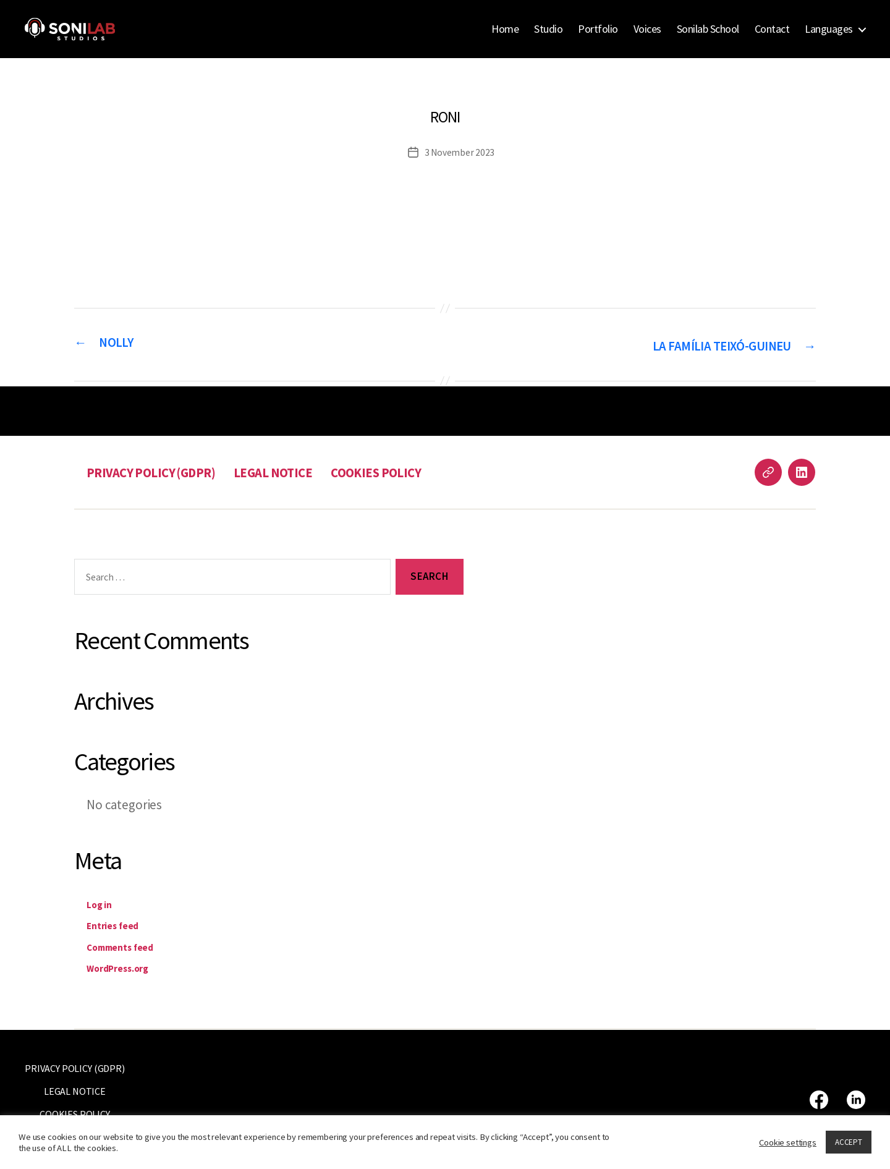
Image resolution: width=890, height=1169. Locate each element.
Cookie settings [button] (787, 1142)
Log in (104, 903)
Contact (772, 29)
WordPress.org (129, 967)
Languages (829, 29)
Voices (647, 29)
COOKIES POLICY (410, 471)
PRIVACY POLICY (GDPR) (160, 471)
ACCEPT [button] (848, 1142)
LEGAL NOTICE (297, 471)
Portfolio (598, 29)
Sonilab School (708, 29)
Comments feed (131, 945)
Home (505, 29)
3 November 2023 (460, 152)
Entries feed (121, 924)
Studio (548, 29)
